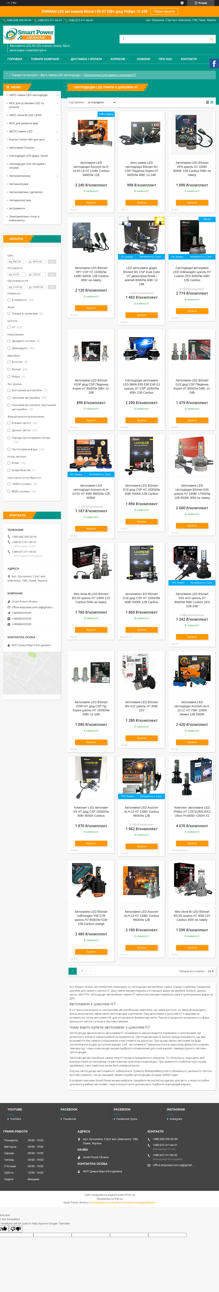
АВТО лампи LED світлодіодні (28, 95)
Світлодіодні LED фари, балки (28, 155)
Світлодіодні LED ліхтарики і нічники (27, 165)
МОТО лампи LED (21, 131)
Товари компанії (45, 59)
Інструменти (17, 208)
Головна (14, 59)
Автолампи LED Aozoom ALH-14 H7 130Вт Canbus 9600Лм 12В (141, 811)
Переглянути (164, 11)
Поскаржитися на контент (105, 1202)
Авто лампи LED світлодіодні (60, 75)
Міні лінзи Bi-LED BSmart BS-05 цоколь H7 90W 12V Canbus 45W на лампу (192, 915)
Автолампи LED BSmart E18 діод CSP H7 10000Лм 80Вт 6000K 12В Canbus (141, 598)
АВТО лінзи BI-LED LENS (25, 115)
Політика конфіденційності (139, 1202)
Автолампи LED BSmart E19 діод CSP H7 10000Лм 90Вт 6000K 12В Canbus (141, 489)
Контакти (189, 59)
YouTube (15, 1119)
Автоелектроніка (19, 175)
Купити (91, 202)
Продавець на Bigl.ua (110, 1198)
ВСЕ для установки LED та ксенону (26, 105)
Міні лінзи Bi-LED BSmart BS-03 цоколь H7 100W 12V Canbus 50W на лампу (91, 598)
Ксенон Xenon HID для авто (27, 139)
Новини (143, 59)
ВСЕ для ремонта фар (23, 123)
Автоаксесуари (18, 184)
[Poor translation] (15, 1229)
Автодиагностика (20, 200)
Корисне (118, 59)
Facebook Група (127, 1119)
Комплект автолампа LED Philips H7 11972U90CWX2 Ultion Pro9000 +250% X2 (192, 811)
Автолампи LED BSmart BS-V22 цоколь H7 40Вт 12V (141, 706)
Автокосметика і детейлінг (26, 192)
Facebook (70, 1119)
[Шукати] (211, 39)
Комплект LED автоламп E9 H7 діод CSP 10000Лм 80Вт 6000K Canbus (91, 811)
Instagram (176, 1119)
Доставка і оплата (86, 59)
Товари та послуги (24, 75)
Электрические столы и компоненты (24, 218)
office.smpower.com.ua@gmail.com (34, 607)
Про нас (165, 59)
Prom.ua (130, 1194)
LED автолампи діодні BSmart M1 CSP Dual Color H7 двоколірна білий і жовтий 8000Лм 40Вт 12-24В (141, 276)
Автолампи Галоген (21, 147)
